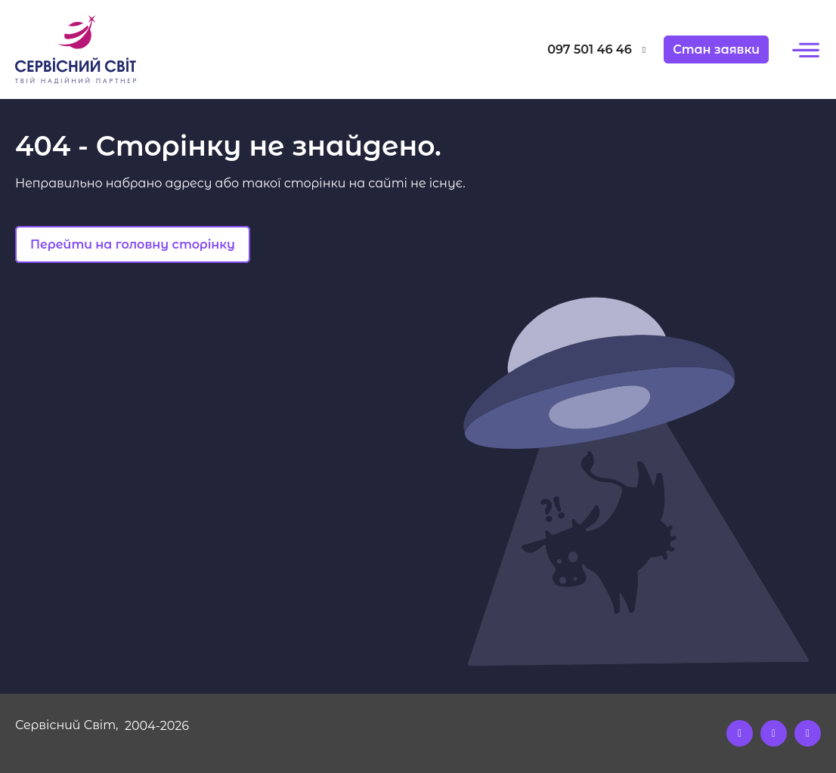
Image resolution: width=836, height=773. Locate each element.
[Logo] (116, 49)
